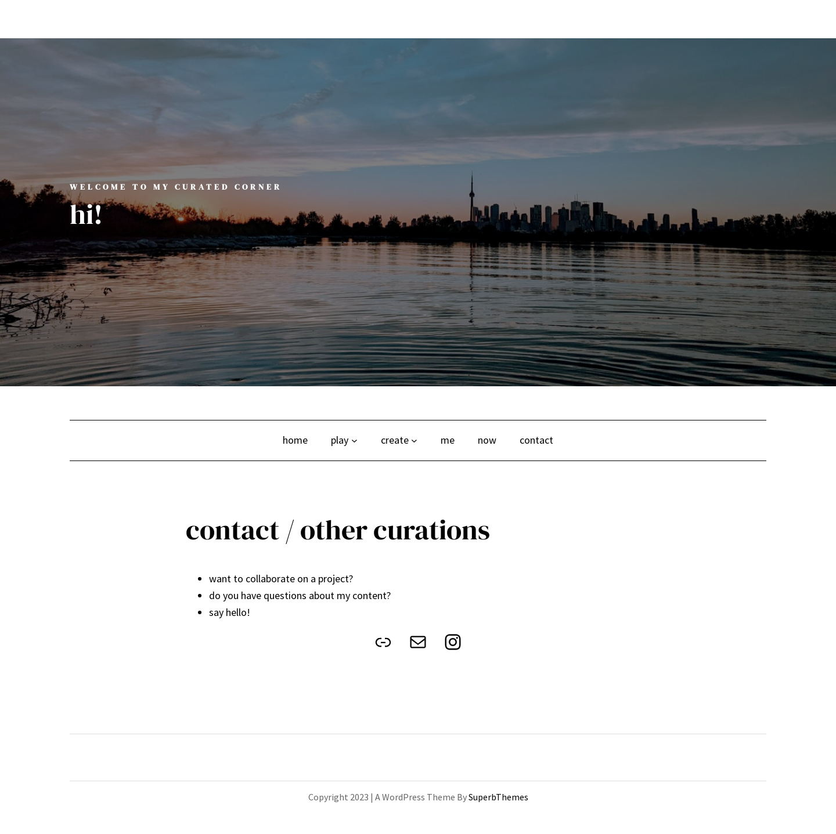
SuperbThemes (498, 797)
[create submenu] (414, 440)
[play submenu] (354, 440)
